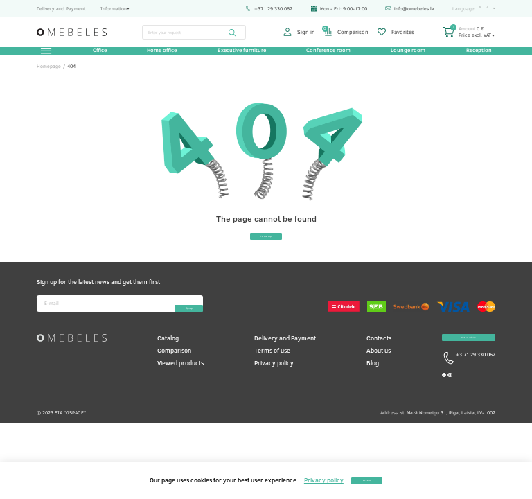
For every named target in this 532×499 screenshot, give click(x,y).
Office (102, 55)
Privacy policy (274, 383)
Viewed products (180, 383)
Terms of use (272, 371)
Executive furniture (242, 55)
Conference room (327, 55)
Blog (372, 383)
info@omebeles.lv (399, 8)
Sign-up (169, 324)
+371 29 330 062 (259, 8)
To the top (266, 252)
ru (472, 9)
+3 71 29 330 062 (468, 389)
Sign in (298, 32)
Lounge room (405, 55)
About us (378, 371)
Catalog (168, 358)
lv (482, 9)
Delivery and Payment (61, 8)
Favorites (396, 32)
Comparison (346, 32)
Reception (474, 55)
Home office (163, 55)
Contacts (378, 358)
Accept (367, 481)
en (492, 9)
